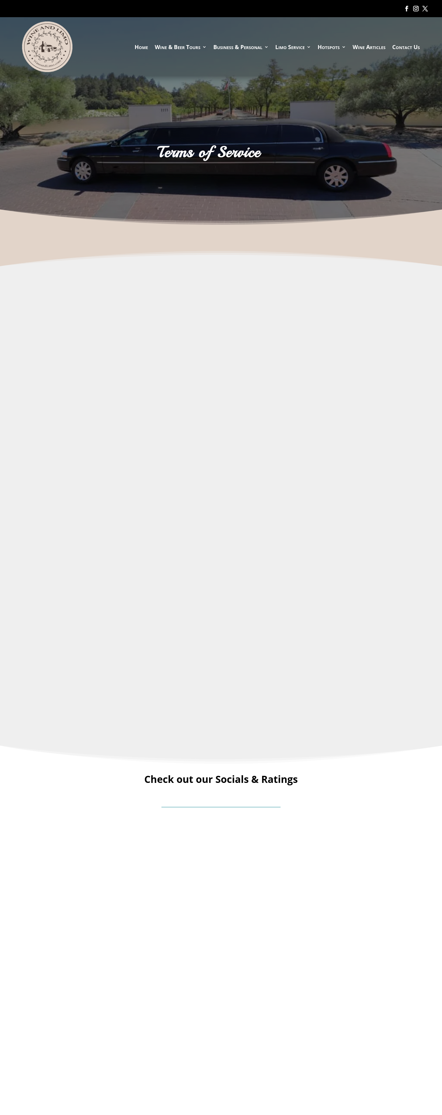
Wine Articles (369, 47)
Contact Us (406, 47)
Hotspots (329, 47)
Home (141, 47)
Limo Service (290, 47)
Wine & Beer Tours (177, 47)
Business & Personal (237, 47)
